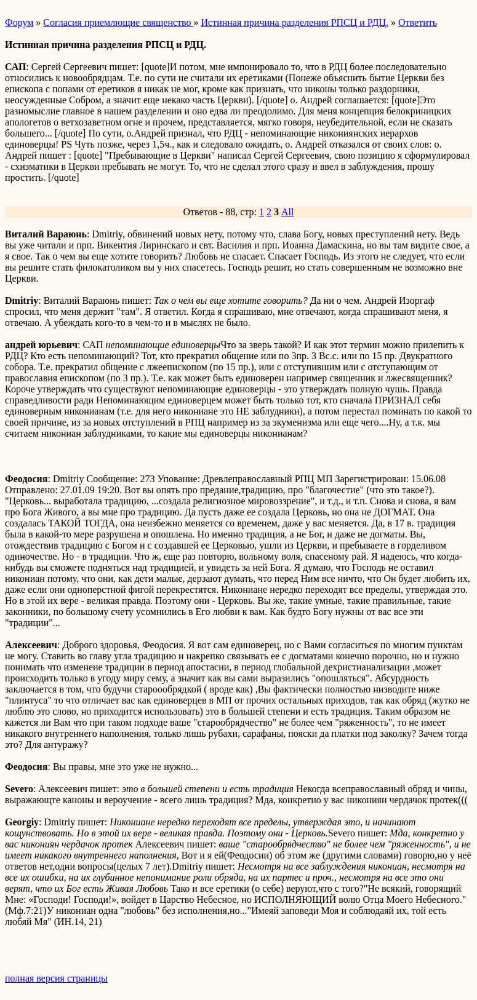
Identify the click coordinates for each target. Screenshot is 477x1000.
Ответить (417, 22)
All (287, 212)
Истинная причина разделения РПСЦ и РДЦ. (294, 22)
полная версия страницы (56, 978)
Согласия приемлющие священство (118, 22)
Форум (19, 22)
